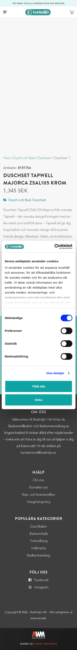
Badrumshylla (38, 534)
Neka (38, 400)
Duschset (44, 158)
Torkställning (38, 541)
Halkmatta (38, 548)
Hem (6, 158)
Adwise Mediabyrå (45, 644)
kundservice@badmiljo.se (38, 453)
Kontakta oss (38, 487)
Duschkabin (38, 526)
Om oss (38, 480)
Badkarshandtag (38, 555)
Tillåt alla (38, 386)
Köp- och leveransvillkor (38, 494)
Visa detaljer (55, 373)
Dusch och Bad (24, 158)
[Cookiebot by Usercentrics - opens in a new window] (54, 246)
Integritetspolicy (38, 502)
